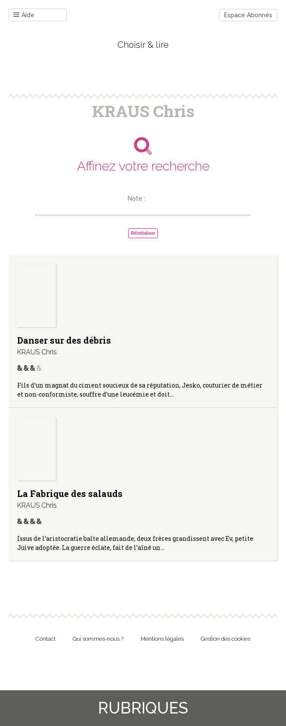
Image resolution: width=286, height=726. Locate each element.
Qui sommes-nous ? (98, 639)
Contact (45, 639)
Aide (23, 15)
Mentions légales (162, 639)
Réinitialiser (143, 233)
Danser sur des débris (64, 340)
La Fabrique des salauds (70, 493)
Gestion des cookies (225, 639)
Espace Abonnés (248, 15)
